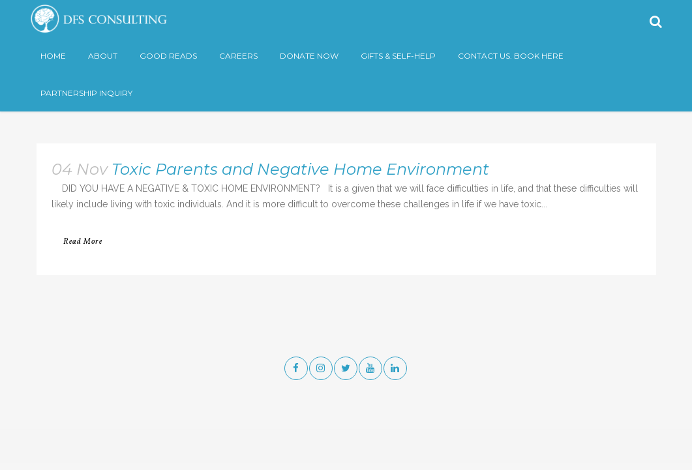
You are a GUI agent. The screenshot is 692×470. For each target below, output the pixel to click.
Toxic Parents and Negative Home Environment (300, 169)
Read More (82, 242)
